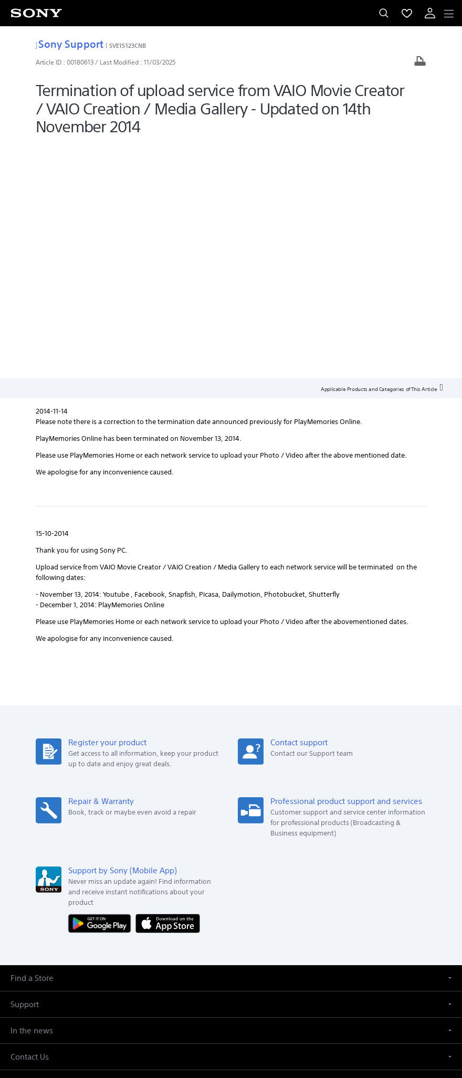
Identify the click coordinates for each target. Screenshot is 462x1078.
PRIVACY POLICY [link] (230, 1017)
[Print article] (420, 62)
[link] (23, 863)
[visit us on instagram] (242, 942)
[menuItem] (407, 13)
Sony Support (69, 44)
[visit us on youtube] (265, 942)
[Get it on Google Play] (101, 688)
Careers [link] (277, 917)
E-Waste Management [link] (110, 917)
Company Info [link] (45, 917)
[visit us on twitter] (219, 942)
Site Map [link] (426, 917)
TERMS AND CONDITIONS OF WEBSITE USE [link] (231, 1004)
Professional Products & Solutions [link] (351, 917)
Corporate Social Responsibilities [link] (205, 917)
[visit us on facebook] (197, 942)
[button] (231, 744)
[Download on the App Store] (167, 688)
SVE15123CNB (127, 45)
